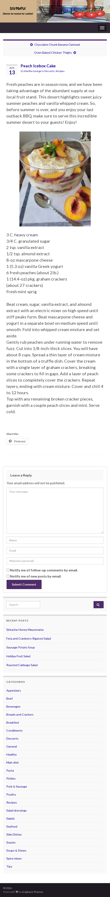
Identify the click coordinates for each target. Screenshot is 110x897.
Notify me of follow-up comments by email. (44, 570)
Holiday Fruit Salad (18, 656)
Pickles (11, 778)
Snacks (11, 842)
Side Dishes (14, 834)
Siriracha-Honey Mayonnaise (25, 629)
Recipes (60, 71)
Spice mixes (14, 858)
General (11, 746)
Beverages (13, 706)
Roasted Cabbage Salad (22, 665)
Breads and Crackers (20, 714)
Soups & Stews (16, 850)
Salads (10, 818)
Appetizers (13, 690)
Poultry (11, 794)
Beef (9, 698)
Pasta (10, 770)
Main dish (12, 762)
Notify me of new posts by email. (35, 576)
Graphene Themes (32, 891)
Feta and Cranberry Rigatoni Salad (28, 638)
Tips (9, 866)
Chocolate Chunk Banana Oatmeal (57, 44)
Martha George (32, 71)
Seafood (11, 826)
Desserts (49, 71)
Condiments (14, 730)
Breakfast (12, 722)
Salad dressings (16, 810)
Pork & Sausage (16, 786)
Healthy (11, 754)
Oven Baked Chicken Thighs (53, 52)
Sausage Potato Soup (20, 647)
